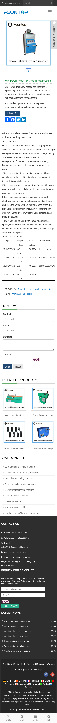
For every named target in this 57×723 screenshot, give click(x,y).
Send (7, 367)
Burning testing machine (16, 495)
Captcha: (7, 354)
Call (22, 717)
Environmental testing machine (19, 490)
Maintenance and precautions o (17, 651)
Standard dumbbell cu (14, 448)
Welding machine (13, 501)
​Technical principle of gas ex (15, 626)
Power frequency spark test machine (35, 289)
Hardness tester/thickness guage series (23, 513)
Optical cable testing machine (19, 478)
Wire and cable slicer (22, 294)
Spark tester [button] (35, 698)
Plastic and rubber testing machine (21, 472)
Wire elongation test (14, 415)
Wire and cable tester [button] (23, 692)
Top (48, 717)
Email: (6, 325)
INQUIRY (12, 113)
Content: (7, 337)
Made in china (39, 709)
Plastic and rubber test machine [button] (25, 695)
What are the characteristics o (17, 636)
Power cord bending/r (43, 448)
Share (8, 717)
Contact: (7, 314)
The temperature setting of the (17, 621)
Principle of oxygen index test (17, 646)
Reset (18, 367)
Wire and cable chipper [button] (34, 702)
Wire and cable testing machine (20, 467)
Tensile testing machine (16, 507)
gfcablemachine (23, 709)
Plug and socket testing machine (20, 484)
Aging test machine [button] (20, 698)
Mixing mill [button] (45, 698)
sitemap (38, 669)
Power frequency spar (42, 415)
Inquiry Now (10, 606)
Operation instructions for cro (16, 641)
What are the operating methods (18, 631)
